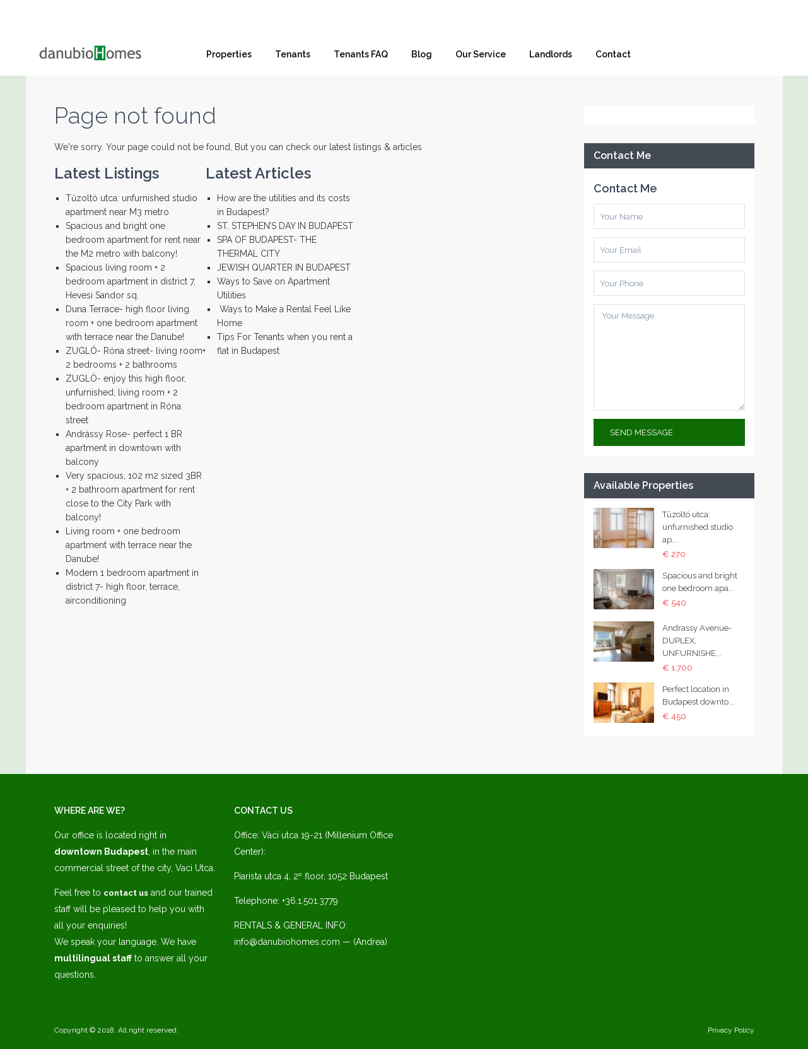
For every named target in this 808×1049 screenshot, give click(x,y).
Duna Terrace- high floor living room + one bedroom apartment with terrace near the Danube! (131, 323)
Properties (229, 54)
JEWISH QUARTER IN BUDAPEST (284, 267)
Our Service (480, 54)
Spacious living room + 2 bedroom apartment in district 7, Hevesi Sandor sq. (131, 281)
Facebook (692, 54)
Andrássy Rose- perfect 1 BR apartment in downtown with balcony (124, 448)
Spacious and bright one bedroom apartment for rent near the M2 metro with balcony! (133, 240)
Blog (421, 54)
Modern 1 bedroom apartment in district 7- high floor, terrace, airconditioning (132, 587)
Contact (613, 54)
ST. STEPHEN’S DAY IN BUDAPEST (285, 226)
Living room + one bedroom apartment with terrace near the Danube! (129, 545)
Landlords (550, 54)
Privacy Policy (731, 1030)
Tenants (292, 54)
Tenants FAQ (361, 54)
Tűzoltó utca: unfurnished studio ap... (697, 527)
